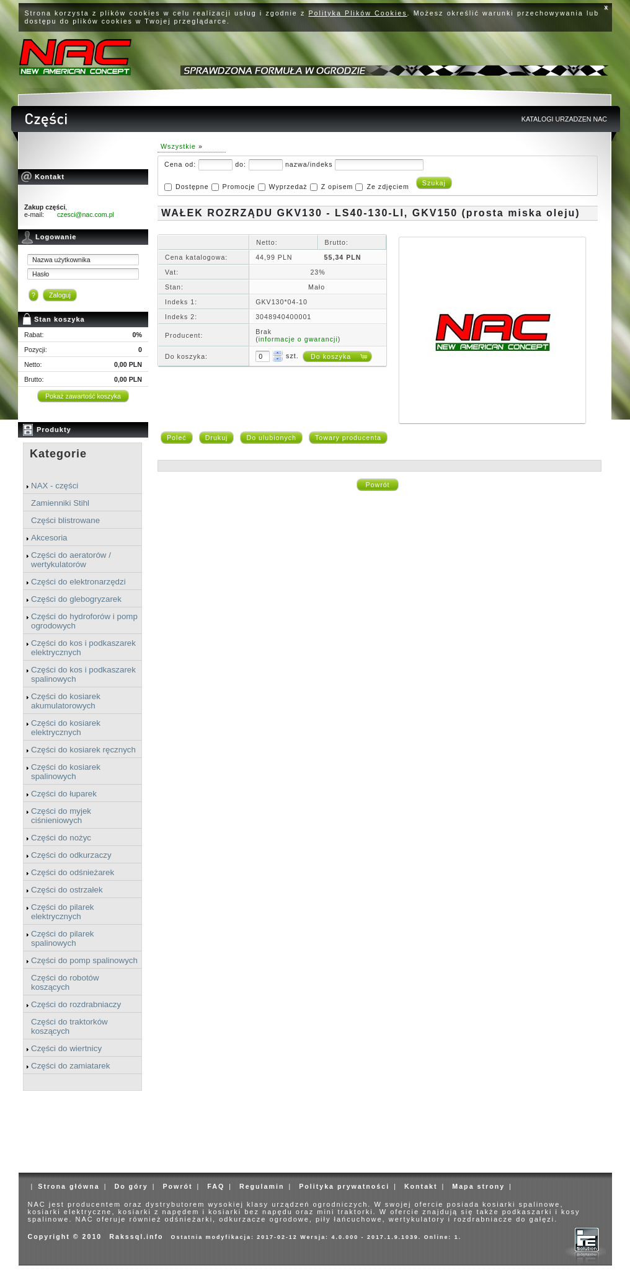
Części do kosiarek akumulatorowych (65, 701)
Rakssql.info (136, 1236)
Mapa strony (478, 1186)
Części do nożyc (61, 837)
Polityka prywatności (344, 1186)
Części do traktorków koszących (69, 1026)
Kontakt (421, 1186)
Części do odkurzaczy (71, 855)
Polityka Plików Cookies (358, 13)
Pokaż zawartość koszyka (83, 396)
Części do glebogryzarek (76, 599)
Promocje (239, 186)
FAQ (215, 1186)
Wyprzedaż (287, 186)
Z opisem (337, 186)
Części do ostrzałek (67, 889)
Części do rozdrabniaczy (76, 1004)
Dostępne (192, 186)
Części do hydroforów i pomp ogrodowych (84, 621)
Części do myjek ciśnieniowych (61, 815)
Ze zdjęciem (387, 186)
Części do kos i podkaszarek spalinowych (83, 674)
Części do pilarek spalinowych (62, 938)
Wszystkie (178, 146)
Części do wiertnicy (66, 1048)
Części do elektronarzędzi (78, 581)
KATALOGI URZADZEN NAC (564, 119)
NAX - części (54, 485)
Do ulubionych (271, 437)
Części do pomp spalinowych (84, 960)
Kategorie (58, 453)
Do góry (131, 1186)
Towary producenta (348, 437)
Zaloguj (60, 295)
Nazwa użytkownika (61, 259)
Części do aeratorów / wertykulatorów (71, 559)
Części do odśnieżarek (72, 872)
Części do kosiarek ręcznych (83, 749)
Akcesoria (49, 537)
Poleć (177, 437)
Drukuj (216, 437)
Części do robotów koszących (65, 982)
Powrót (377, 484)
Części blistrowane (65, 520)
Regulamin (261, 1186)
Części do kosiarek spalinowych (65, 771)
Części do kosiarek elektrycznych (65, 727)
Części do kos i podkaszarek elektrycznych (83, 647)
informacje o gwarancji (298, 339)
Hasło (40, 274)
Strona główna (68, 1186)
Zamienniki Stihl (60, 503)
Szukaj (434, 183)
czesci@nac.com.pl (85, 214)
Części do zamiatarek (70, 1065)
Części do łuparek (64, 793)
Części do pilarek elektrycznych (62, 911)
